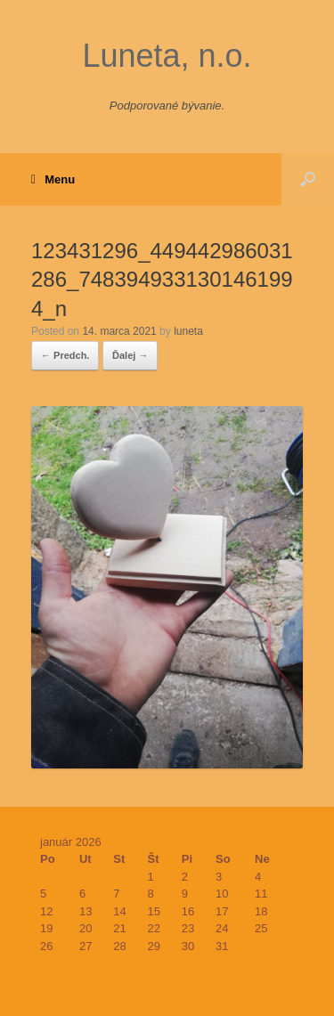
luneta (188, 331)
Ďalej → (130, 355)
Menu (53, 180)
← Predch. (65, 355)
